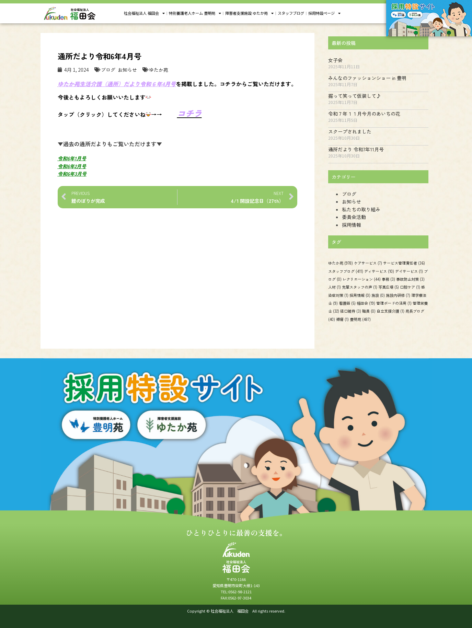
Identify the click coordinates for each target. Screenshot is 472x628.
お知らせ (127, 69)
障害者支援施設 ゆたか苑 (249, 13)
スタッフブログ (291, 13)
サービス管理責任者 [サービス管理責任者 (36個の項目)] (404, 263)
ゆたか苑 (158, 69)
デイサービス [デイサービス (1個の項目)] (409, 271)
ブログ (108, 69)
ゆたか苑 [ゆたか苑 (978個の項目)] (340, 263)
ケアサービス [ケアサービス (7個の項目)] (368, 263)
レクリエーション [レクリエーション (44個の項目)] (362, 279)
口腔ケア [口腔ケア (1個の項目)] (410, 287)
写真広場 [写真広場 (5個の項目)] (388, 287)
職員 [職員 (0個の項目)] (369, 311)
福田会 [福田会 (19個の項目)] (366, 303)
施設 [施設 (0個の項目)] (378, 295)
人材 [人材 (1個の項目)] (334, 287)
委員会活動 (354, 216)
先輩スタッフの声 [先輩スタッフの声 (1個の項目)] (359, 287)
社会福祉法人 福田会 (144, 13)
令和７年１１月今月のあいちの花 (364, 113)
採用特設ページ (324, 13)
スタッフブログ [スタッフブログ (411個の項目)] (345, 271)
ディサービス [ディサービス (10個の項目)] (379, 271)
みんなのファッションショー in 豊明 (367, 77)
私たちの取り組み (361, 209)
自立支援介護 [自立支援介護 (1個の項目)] (390, 311)
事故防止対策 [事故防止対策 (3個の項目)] (410, 279)
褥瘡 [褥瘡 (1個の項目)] (342, 319)
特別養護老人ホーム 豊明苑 (195, 13)
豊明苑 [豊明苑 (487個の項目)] (360, 319)
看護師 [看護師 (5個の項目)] (347, 303)
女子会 (335, 60)
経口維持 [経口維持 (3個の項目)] (350, 311)
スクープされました (349, 131)
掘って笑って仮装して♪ (354, 95)
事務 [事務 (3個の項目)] (388, 279)
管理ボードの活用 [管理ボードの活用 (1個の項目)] (394, 303)
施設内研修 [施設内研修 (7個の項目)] (398, 295)
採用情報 (351, 224)
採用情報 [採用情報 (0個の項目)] (359, 295)
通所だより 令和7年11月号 (356, 149)
